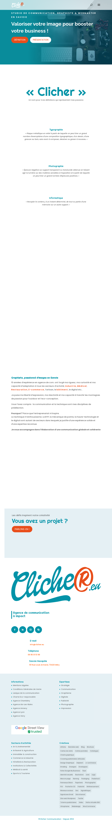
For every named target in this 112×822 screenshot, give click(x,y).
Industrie (70, 386)
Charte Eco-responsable (24, 697)
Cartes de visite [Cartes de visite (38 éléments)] (66, 751)
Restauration (19, 389)
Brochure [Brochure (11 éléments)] (90, 747)
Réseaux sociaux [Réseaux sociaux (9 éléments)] (66, 790)
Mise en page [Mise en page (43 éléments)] (65, 778)
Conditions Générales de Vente (27, 689)
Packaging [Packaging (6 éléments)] (85, 778)
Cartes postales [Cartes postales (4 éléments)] (81, 751)
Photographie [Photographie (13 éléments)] (90, 782)
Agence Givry (19, 716)
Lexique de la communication (26, 693)
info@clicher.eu (37, 644)
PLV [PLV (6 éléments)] (61, 786)
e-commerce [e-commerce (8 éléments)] (91, 763)
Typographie (56, 129)
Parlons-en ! (22, 529)
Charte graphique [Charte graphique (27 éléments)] (67, 755)
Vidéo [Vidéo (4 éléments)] (81, 802)
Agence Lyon (19, 712)
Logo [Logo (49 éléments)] (93, 774)
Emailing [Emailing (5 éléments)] (63, 767)
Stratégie (65, 685)
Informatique (56, 198)
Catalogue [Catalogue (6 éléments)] (94, 751)
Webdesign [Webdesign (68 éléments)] (76, 806)
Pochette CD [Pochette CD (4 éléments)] (70, 786)
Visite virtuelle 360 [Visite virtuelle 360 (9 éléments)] (93, 802)
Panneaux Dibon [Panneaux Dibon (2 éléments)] (66, 782)
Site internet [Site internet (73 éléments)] (80, 794)
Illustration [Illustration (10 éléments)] (79, 774)
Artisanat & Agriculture (23, 750)
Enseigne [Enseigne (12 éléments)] (72, 767)
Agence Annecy (20, 708)
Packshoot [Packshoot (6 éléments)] (96, 778)
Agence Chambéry (21, 700)
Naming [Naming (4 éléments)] (76, 778)
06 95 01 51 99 (34, 654)
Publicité (65, 700)
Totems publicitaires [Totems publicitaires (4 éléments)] (68, 802)
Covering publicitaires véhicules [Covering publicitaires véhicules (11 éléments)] (72, 759)
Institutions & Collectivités (25, 765)
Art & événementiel (21, 746)
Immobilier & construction (25, 754)
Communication (68, 689)
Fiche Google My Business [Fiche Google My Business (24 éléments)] (70, 771)
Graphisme (66, 693)
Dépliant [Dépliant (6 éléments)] (80, 763)
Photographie (56, 166)
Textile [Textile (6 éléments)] (80, 798)
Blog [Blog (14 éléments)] (83, 747)
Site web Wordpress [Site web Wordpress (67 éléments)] (67, 798)
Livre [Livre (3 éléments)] (87, 774)
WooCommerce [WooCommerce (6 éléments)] (89, 806)
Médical (82, 386)
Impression (66, 708)
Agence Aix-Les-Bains (23, 704)
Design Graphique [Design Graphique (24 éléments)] (67, 763)
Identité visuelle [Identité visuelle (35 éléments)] (66, 774)
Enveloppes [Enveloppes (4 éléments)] (83, 767)
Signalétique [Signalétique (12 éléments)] (85, 790)
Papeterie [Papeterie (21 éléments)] (79, 782)
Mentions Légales (21, 685)
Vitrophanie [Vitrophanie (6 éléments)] (64, 806)
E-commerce (36, 389)
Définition (19, 39)
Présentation (40, 39)
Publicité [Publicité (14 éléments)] (81, 786)
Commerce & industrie (23, 758)
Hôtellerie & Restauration (24, 762)
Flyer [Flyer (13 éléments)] (84, 771)
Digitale (64, 697)
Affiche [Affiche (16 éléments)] (63, 747)
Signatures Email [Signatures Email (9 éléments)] (66, 794)
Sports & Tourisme (21, 773)
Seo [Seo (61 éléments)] (76, 790)
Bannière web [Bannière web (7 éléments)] (73, 747)
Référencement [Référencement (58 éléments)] (93, 786)
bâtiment (62, 389)
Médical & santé (20, 769)
